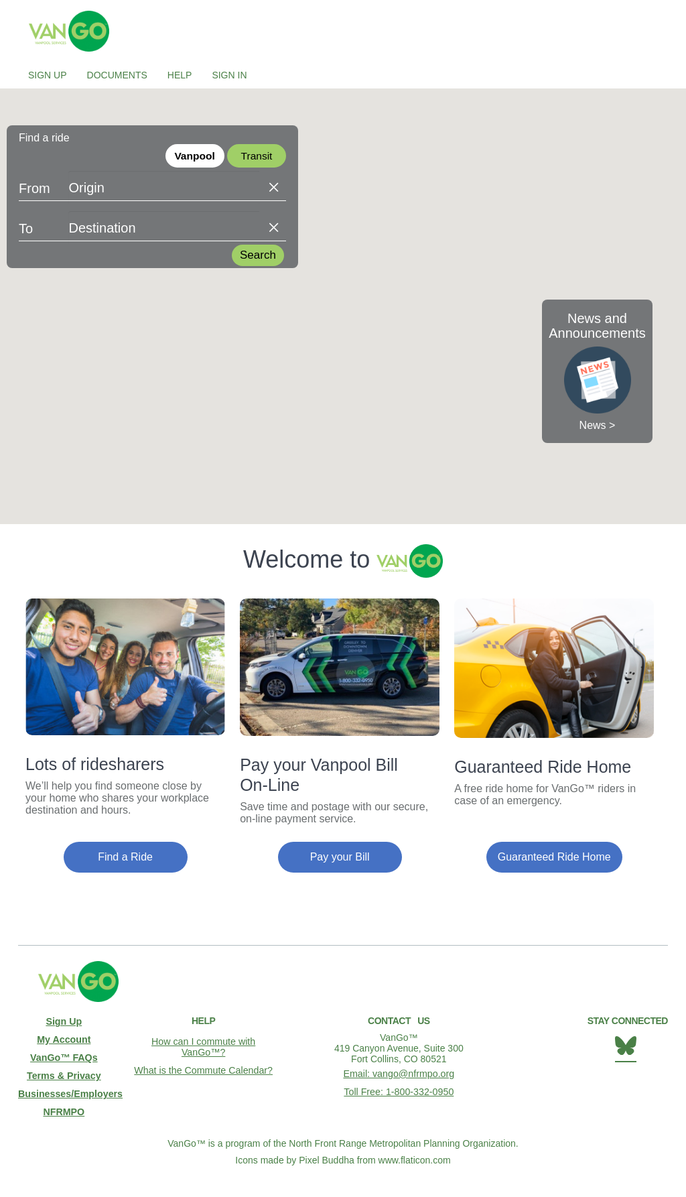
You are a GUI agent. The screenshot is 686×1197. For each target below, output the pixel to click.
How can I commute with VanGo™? (203, 1046)
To (26, 230)
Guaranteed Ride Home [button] (554, 857)
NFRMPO (64, 1108)
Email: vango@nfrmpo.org (399, 1073)
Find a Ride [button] (125, 857)
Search (258, 256)
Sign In (229, 75)
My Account (64, 1038)
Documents (117, 75)
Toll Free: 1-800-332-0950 (399, 1090)
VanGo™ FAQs (64, 1056)
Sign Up (47, 75)
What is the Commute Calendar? (203, 1069)
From (34, 189)
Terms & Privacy (63, 1073)
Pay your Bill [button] (340, 857)
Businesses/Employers (64, 1091)
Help (179, 75)
